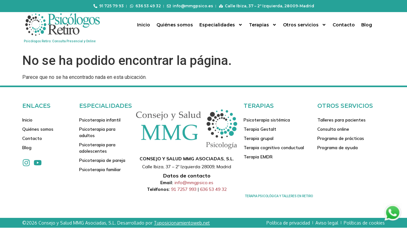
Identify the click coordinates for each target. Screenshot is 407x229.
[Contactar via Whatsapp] (392, 220)
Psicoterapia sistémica (267, 120)
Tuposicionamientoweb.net (182, 223)
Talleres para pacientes (341, 120)
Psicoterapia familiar (100, 171)
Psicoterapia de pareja (102, 161)
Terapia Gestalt (260, 129)
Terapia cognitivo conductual (274, 148)
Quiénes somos (174, 25)
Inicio (143, 25)
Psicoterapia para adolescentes (97, 148)
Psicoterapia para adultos (97, 133)
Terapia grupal (258, 139)
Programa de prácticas (340, 139)
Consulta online (333, 129)
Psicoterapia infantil (100, 120)
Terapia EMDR (258, 158)
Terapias (263, 24)
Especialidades (221, 24)
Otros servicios (304, 24)
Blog (366, 25)
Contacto (344, 25)
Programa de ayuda (337, 148)
